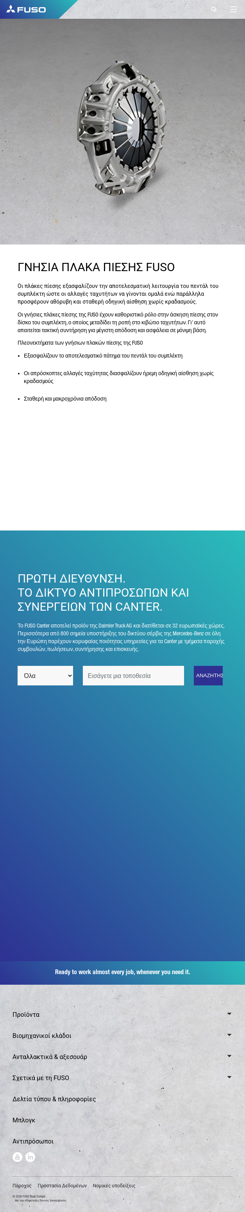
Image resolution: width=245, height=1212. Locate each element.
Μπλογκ (24, 1120)
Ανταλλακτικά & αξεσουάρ (50, 1057)
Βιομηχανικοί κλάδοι (42, 1035)
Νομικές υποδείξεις (114, 1186)
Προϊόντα (26, 1014)
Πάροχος (22, 1186)
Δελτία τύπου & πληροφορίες (54, 1099)
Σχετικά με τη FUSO (41, 1078)
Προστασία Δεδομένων (62, 1186)
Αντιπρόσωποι (33, 1141)
